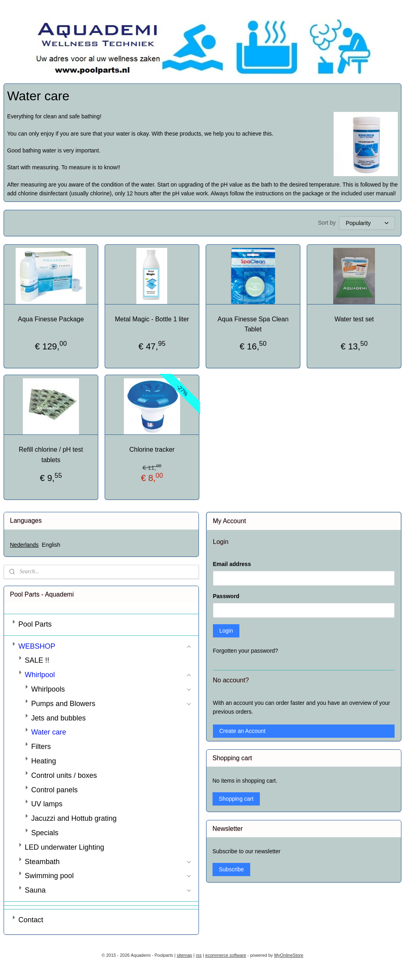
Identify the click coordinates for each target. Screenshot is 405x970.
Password (226, 596)
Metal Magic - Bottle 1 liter (152, 319)
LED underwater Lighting (64, 847)
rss (199, 955)
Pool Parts (35, 624)
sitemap (184, 955)
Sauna (108, 890)
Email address (232, 564)
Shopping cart (236, 798)
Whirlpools (111, 689)
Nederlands (24, 545)
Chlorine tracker (151, 449)
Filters (41, 747)
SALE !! (37, 660)
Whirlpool (108, 675)
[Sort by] (367, 223)
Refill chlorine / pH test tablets (51, 454)
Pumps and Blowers (111, 704)
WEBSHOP (105, 646)
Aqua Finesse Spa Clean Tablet (253, 324)
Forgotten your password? (245, 650)
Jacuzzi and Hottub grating (74, 818)
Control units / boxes (64, 775)
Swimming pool (108, 876)
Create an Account (242, 731)
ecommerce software (225, 955)
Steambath (108, 862)
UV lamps (47, 804)
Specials (45, 833)
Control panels (54, 790)
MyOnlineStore (289, 955)
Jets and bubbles (58, 718)
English (51, 545)
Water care (48, 732)
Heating (43, 761)
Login (226, 630)
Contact (30, 920)
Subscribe (231, 869)
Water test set (354, 319)
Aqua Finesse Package (51, 319)
